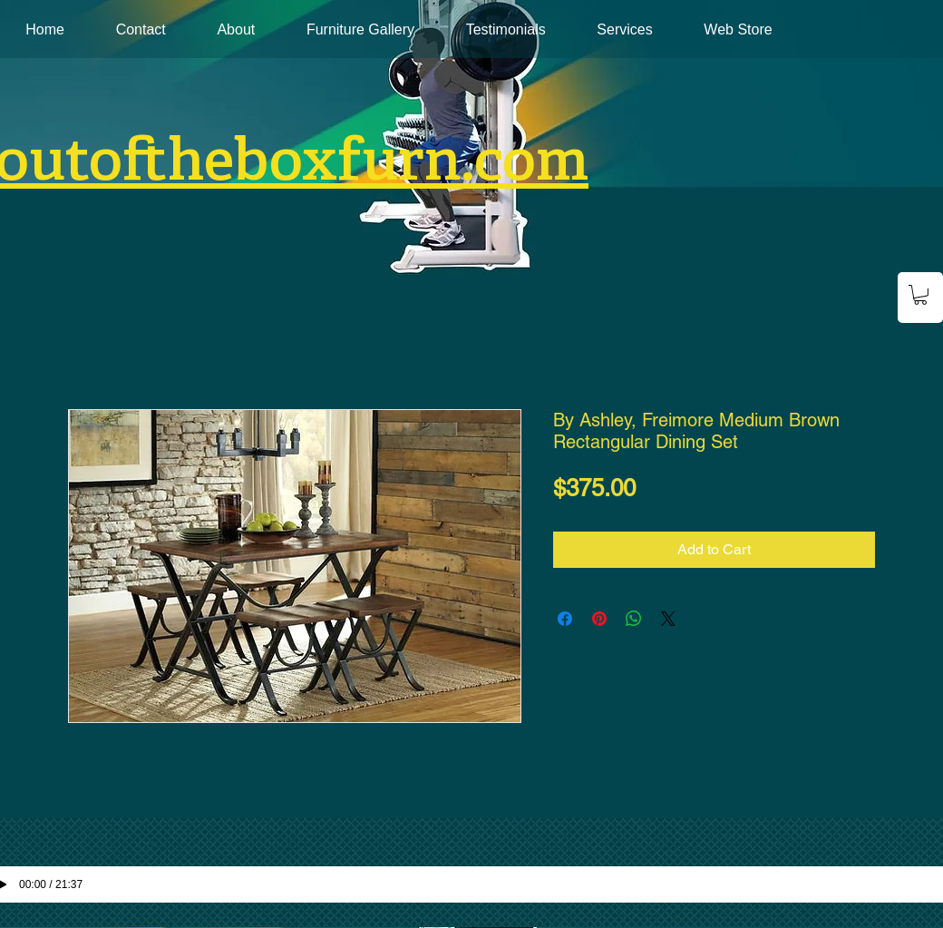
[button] (920, 295)
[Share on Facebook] (565, 619)
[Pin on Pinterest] (599, 619)
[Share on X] (668, 619)
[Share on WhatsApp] (634, 619)
